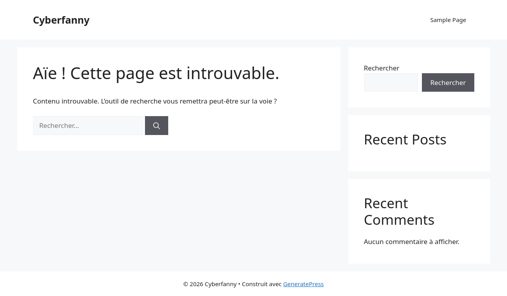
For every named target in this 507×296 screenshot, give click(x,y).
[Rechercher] (156, 125)
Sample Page (448, 20)
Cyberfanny (61, 19)
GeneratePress (303, 284)
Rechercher (381, 67)
